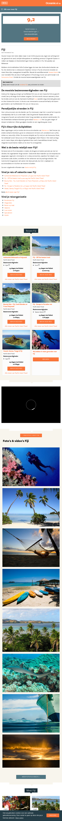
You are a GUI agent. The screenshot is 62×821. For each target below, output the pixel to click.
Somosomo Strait (7, 77)
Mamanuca (45, 130)
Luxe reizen (8, 210)
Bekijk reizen (31, 39)
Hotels (6, 215)
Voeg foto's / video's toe (31, 435)
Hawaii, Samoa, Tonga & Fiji (12, 351)
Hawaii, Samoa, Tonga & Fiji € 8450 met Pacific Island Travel (24, 188)
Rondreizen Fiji (9, 200)
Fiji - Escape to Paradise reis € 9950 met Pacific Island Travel (24, 186)
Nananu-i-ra (37, 119)
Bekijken (46, 359)
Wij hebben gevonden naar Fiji (45, 352)
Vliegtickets (8, 203)
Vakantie (7, 208)
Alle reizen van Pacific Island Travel (16, 279)
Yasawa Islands (53, 72)
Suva (35, 99)
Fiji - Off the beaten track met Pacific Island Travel (24, 178)
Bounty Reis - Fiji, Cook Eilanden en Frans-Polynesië (15, 305)
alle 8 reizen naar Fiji (12, 192)
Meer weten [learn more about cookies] (19, 818)
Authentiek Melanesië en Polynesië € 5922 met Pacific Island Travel (26, 176)
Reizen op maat (9, 205)
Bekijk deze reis (16, 275)
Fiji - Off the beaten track (41, 257)
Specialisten (8, 213)
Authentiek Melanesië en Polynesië (15, 257)
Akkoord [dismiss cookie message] (52, 815)
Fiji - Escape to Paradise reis (42, 304)
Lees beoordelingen (31, 34)
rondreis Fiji (24, 84)
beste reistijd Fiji (30, 167)
